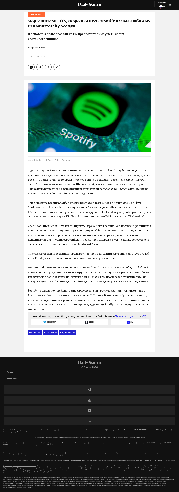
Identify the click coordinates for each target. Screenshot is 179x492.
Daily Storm (89, 5)
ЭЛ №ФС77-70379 (140, 430)
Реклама (12, 378)
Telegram (121, 316)
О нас (10, 372)
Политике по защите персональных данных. (130, 437)
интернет (35, 332)
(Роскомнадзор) (111, 430)
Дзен (132, 316)
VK (144, 316)
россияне (50, 332)
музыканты (67, 332)
